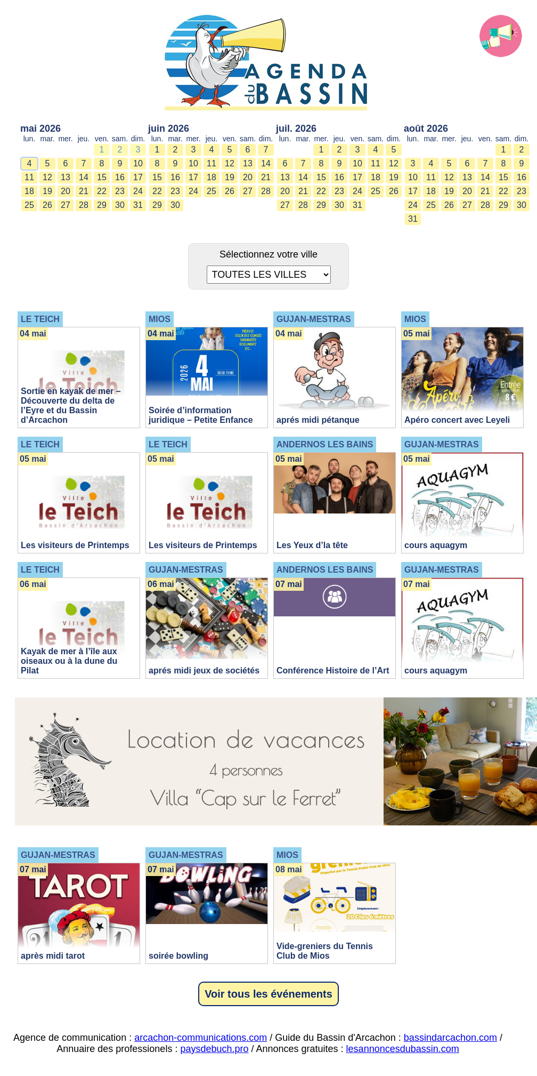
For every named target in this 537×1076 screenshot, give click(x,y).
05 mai (416, 333)
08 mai (288, 869)
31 (138, 205)
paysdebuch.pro (214, 1048)
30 (120, 205)
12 (47, 177)
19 (47, 191)
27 (65, 205)
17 (138, 177)
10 (138, 163)
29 (102, 205)
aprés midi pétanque (318, 419)
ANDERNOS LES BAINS (324, 444)
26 (47, 205)
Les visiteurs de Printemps (75, 545)
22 (102, 191)
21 (83, 191)
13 (65, 177)
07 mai (288, 584)
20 (65, 191)
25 (29, 205)
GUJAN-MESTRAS (313, 319)
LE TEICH (40, 319)
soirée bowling (178, 955)
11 (29, 177)
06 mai (33, 584)
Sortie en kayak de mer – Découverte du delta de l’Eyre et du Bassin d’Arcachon (71, 405)
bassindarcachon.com (450, 1037)
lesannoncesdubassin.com (402, 1048)
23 (120, 191)
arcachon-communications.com (200, 1037)
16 (120, 177)
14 (83, 177)
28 (83, 205)
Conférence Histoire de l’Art (332, 670)
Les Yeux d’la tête (312, 545)
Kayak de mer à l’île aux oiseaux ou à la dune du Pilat (69, 661)
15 (102, 177)
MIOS (159, 319)
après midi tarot (53, 955)
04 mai (33, 333)
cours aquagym (435, 545)
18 (29, 191)
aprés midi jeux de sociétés (204, 670)
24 (138, 191)
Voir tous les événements (268, 994)
